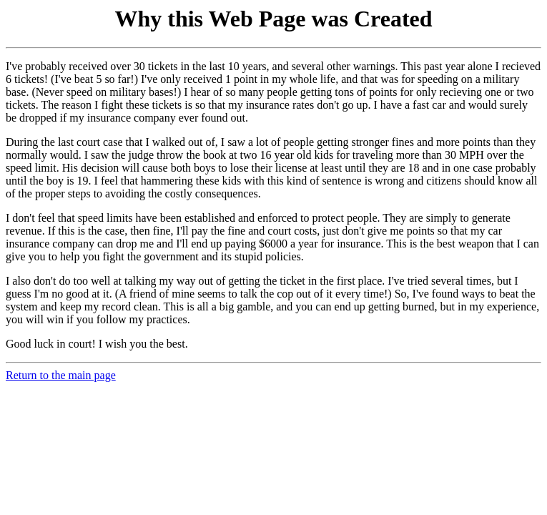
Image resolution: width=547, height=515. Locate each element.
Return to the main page (61, 375)
